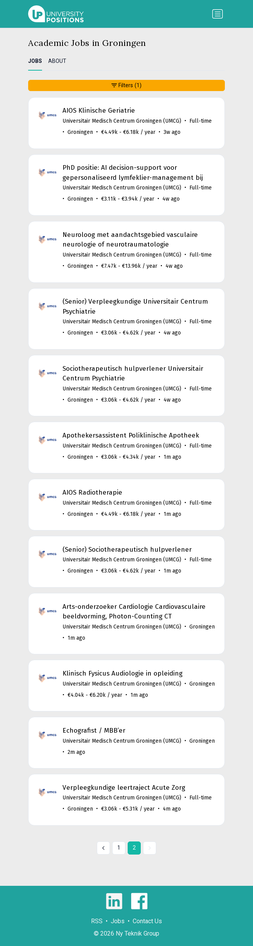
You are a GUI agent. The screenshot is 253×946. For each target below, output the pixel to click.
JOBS (35, 61)
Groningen (80, 132)
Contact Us (147, 921)
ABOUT (57, 61)
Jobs (118, 921)
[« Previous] (103, 848)
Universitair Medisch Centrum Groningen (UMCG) (121, 121)
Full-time (200, 121)
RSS (97, 921)
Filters (126, 85)
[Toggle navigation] (217, 14)
